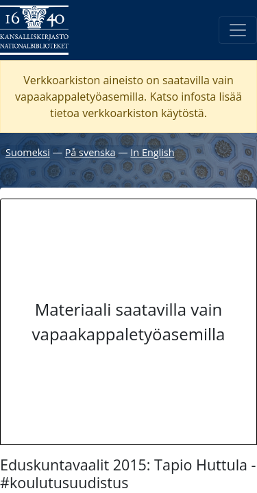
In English (152, 152)
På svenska (90, 152)
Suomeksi (27, 152)
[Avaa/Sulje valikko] (238, 30)
